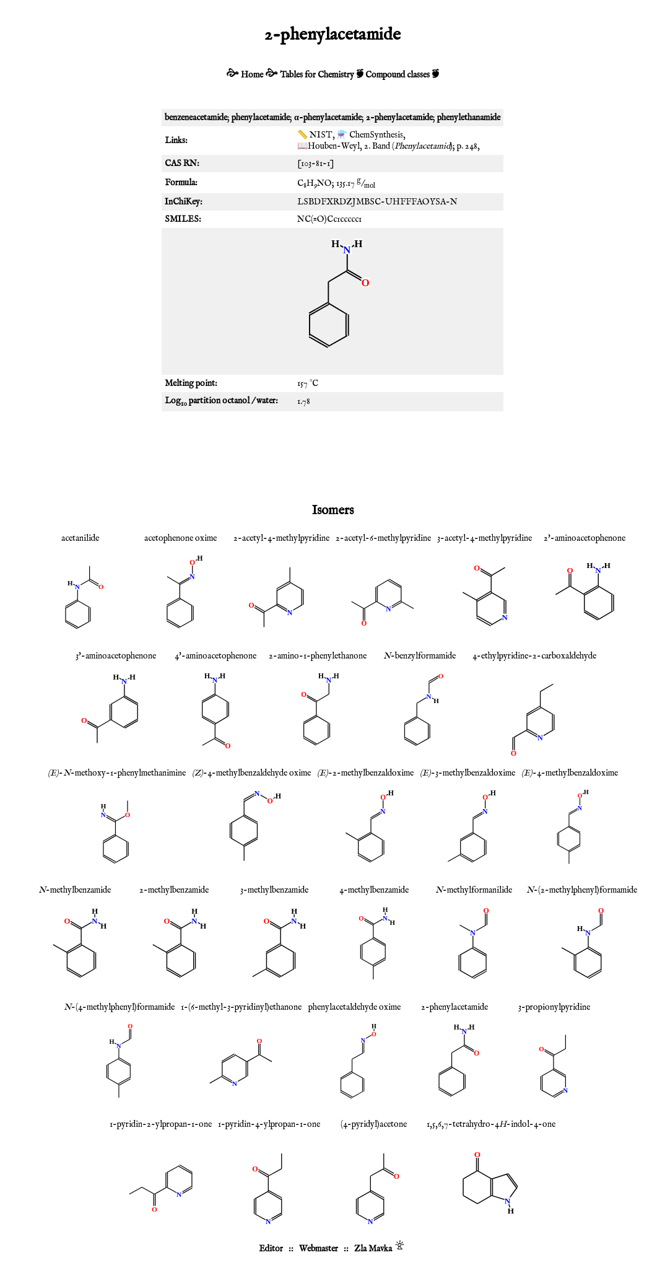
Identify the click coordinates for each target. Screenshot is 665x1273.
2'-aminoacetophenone (584, 538)
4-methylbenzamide (374, 890)
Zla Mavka (373, 1248)
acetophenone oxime (180, 538)
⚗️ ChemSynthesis (370, 135)
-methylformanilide (473, 890)
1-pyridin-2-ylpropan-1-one (161, 1124)
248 (471, 146)
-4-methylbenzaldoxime (569, 773)
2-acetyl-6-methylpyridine (383, 538)
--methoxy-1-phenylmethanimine (117, 773)
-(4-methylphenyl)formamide (119, 1007)
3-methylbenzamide (274, 890)
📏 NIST (314, 135)
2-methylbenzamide (174, 890)
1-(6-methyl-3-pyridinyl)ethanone (241, 1007)
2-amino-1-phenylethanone (318, 656)
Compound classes (397, 75)
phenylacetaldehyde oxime (354, 1007)
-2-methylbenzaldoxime (365, 773)
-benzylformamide (419, 656)
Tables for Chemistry (317, 75)
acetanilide (80, 538)
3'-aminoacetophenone (116, 656)
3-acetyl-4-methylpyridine (484, 538)
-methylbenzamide (74, 890)
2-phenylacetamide (454, 1007)
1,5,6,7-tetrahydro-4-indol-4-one (491, 1124)
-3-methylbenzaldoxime (467, 773)
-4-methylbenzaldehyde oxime (251, 773)
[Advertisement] (332, 455)
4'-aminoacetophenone (215, 656)
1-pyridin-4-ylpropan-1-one (269, 1124)
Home (252, 75)
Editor (271, 1248)
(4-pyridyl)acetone (374, 1124)
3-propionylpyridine (554, 1007)
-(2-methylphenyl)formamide (581, 890)
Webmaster (318, 1248)
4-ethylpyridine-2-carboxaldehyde (534, 656)
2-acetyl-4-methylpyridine (281, 538)
